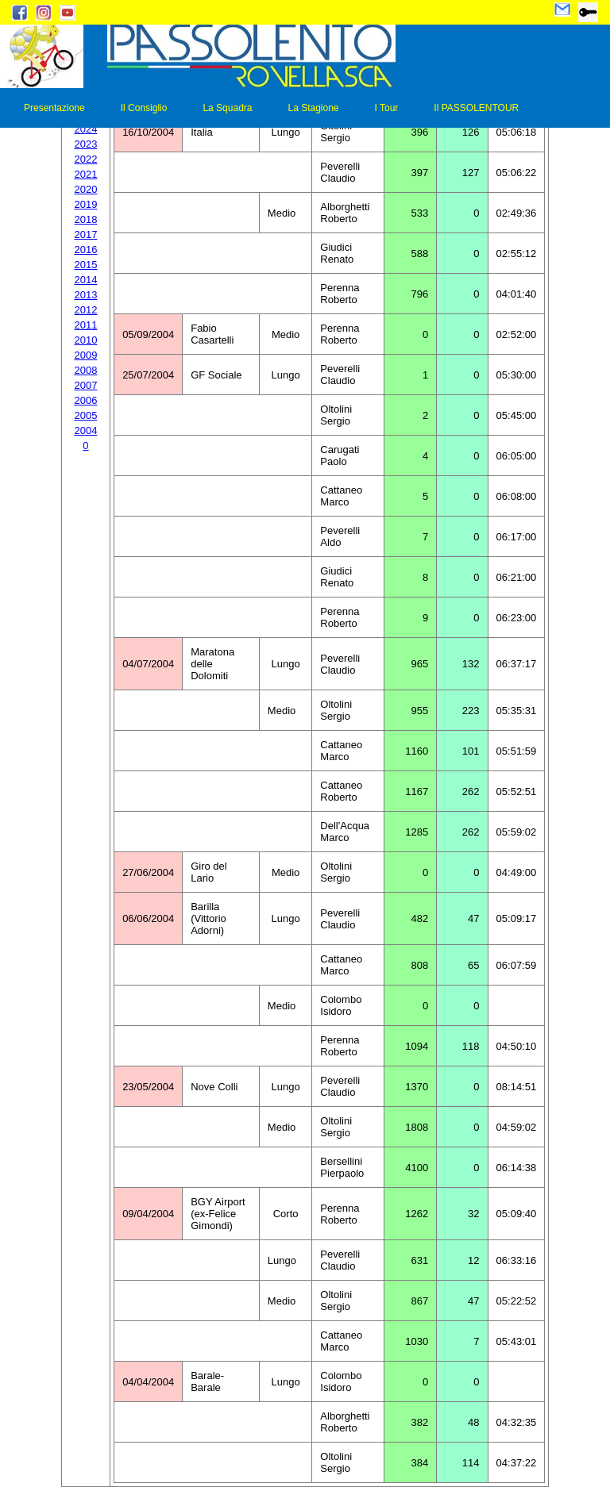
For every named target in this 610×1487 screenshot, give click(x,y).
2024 (86, 129)
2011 (86, 325)
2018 (86, 219)
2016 (86, 250)
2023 (86, 144)
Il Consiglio (144, 107)
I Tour (387, 107)
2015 (86, 265)
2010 (86, 340)
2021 (86, 174)
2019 (86, 204)
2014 (86, 280)
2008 (86, 370)
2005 (86, 415)
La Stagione (313, 107)
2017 (86, 234)
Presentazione (54, 107)
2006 (86, 400)
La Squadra (227, 107)
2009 (86, 355)
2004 (86, 430)
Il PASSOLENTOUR (476, 107)
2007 (86, 385)
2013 (86, 295)
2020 (86, 189)
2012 (86, 310)
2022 (86, 159)
